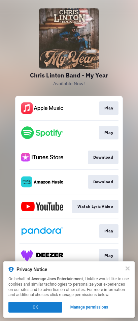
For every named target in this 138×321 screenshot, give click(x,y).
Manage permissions (89, 307)
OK (35, 307)
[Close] (127, 268)
